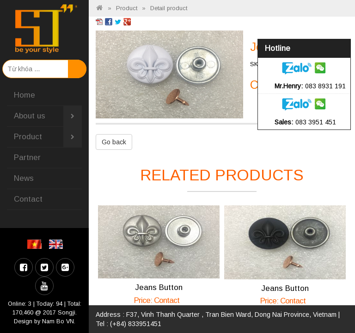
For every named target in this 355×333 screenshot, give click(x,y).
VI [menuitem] (35, 244)
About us (48, 116)
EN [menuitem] (57, 244)
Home (24, 95)
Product (48, 137)
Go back (114, 142)
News (24, 178)
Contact (28, 199)
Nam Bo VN (58, 321)
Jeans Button (159, 287)
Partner (27, 157)
